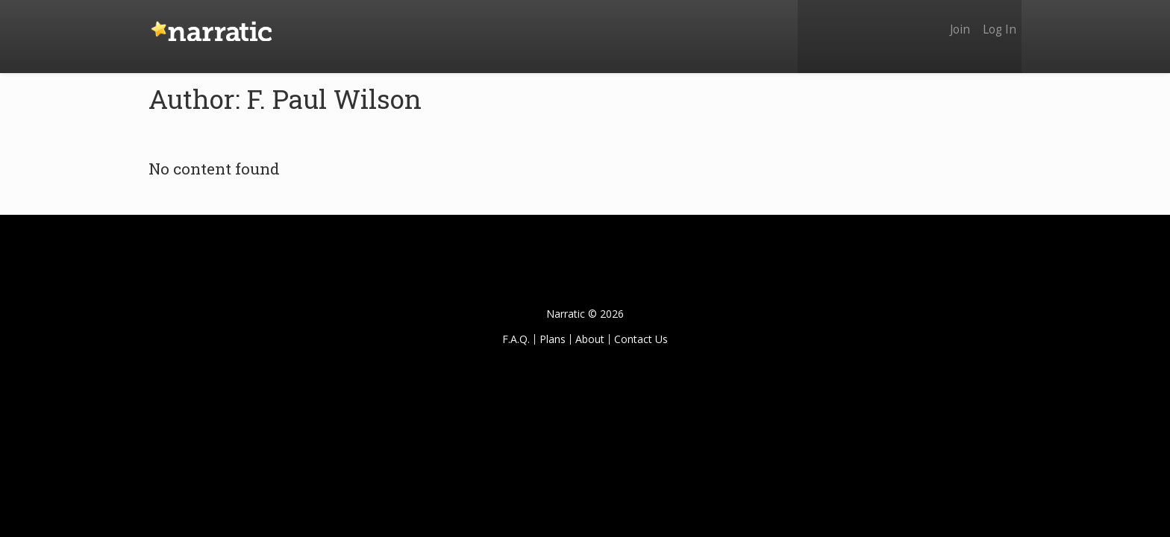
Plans (552, 339)
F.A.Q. (516, 339)
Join (952, 20)
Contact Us (641, 339)
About (589, 339)
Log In (997, 20)
